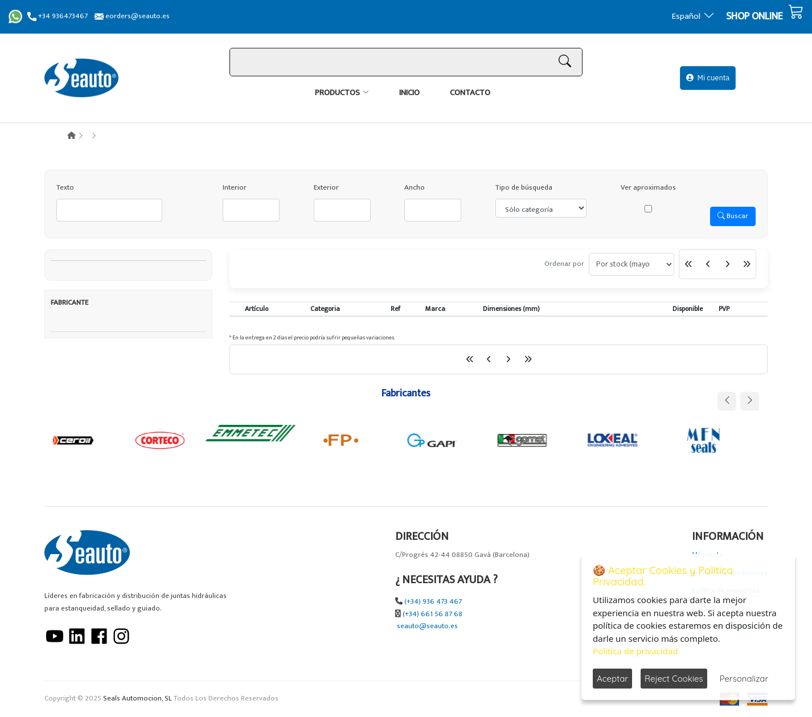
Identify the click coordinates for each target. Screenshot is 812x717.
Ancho (414, 188)
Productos (337, 92)
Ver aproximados (648, 188)
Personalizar (744, 678)
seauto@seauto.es (427, 626)
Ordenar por (564, 264)
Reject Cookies (674, 678)
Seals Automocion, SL (137, 698)
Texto (65, 188)
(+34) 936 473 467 (433, 602)
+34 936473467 (57, 16)
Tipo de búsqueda (523, 188)
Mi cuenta (707, 78)
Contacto (470, 92)
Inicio (409, 92)
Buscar (732, 216)
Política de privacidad (635, 651)
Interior (235, 188)
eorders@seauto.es (132, 16)
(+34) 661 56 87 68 (432, 614)
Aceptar (612, 678)
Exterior (326, 188)
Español (693, 16)
